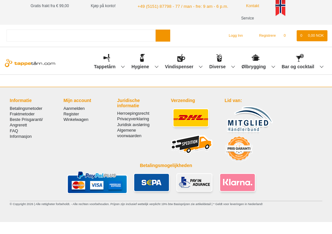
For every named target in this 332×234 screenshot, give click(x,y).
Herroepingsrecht (133, 113)
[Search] (163, 36)
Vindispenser (180, 66)
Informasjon (21, 136)
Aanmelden (74, 108)
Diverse (218, 66)
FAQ (14, 130)
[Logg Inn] (233, 35)
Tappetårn (105, 66)
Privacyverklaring (133, 118)
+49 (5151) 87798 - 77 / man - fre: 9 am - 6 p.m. (178, 6)
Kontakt (244, 6)
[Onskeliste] (288, 35)
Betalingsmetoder (26, 108)
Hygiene (140, 66)
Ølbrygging (254, 66)
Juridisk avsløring (133, 124)
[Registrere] (263, 35)
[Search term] (81, 36)
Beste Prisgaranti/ (26, 119)
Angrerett (18, 125)
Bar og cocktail (298, 66)
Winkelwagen (76, 119)
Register (71, 113)
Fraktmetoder (22, 113)
